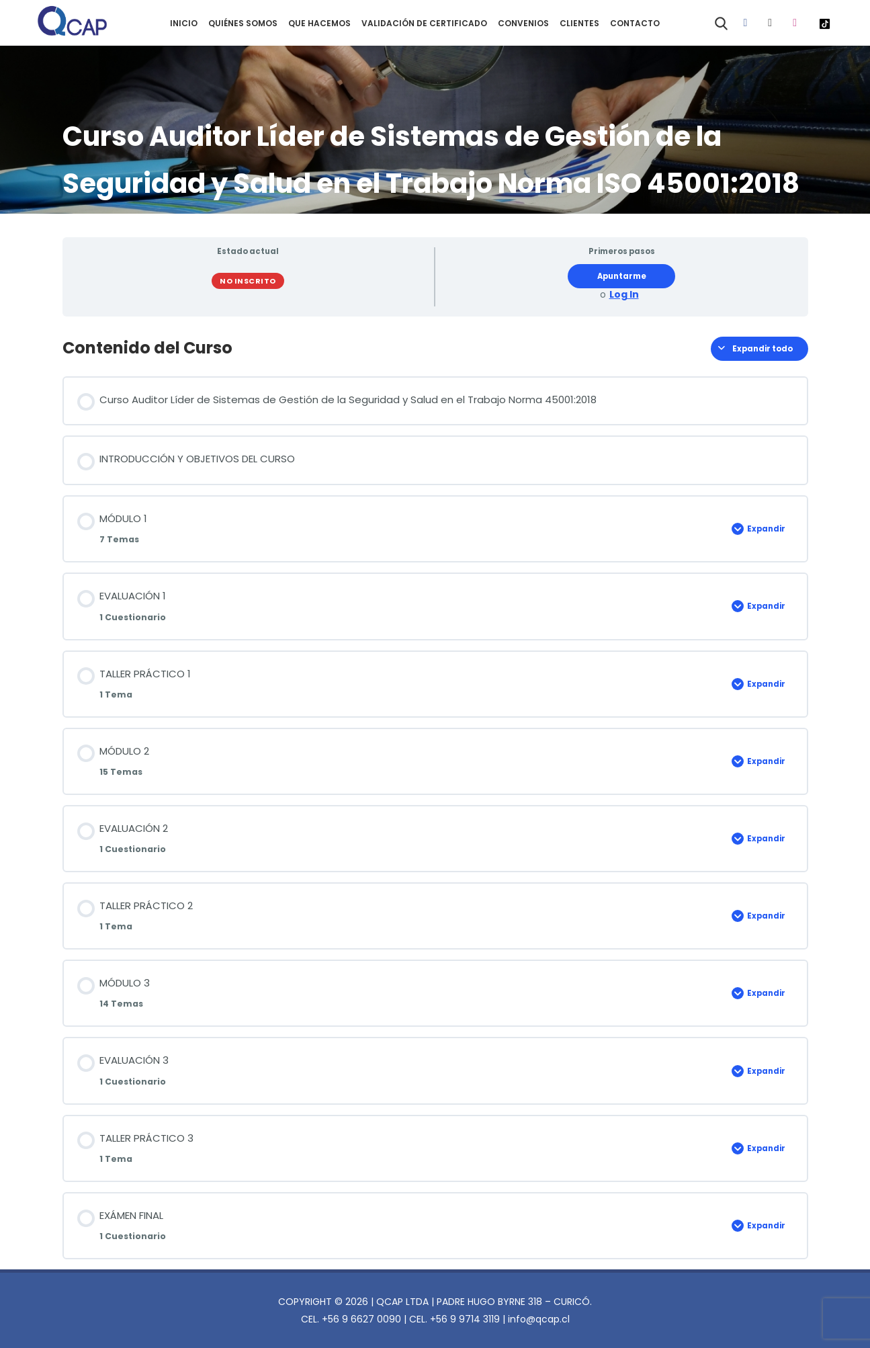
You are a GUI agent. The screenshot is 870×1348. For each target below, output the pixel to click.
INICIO (184, 23)
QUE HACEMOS (319, 23)
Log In (624, 294)
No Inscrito (248, 281)
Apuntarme (621, 276)
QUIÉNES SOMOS (242, 23)
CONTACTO (635, 23)
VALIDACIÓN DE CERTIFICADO (424, 23)
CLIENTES (579, 23)
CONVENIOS (523, 23)
